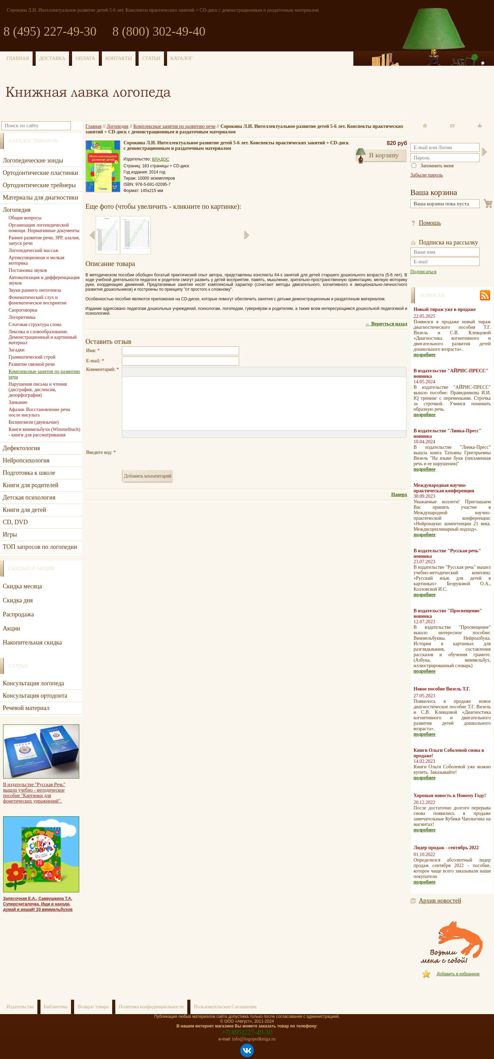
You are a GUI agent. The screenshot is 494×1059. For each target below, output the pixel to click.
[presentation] (174, 452)
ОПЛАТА (85, 58)
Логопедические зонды (33, 160)
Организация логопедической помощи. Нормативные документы (44, 227)
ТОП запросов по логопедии (40, 546)
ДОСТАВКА (52, 58)
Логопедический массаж (33, 250)
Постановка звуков (28, 270)
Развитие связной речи (32, 364)
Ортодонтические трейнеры (39, 185)
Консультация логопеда (33, 683)
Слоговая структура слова (35, 324)
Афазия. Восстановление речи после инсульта (39, 412)
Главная (93, 126)
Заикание (18, 402)
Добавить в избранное (458, 974)
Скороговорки (23, 310)
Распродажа (18, 614)
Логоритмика (22, 317)
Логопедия (117, 126)
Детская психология (29, 497)
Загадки (17, 349)
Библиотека (56, 1006)
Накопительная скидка (32, 642)
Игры (10, 534)
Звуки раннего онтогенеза (35, 290)
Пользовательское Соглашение (225, 1006)
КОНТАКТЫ (118, 58)
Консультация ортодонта (35, 695)
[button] (127, 372)
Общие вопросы (25, 217)
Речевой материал (26, 708)
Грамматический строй (32, 357)
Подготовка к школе (29, 472)
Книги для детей (24, 509)
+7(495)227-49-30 (247, 1032)
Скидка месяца (22, 586)
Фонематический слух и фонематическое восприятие (38, 300)
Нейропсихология (26, 460)
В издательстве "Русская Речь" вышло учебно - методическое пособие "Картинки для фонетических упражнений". (34, 793)
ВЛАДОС (160, 159)
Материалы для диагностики (40, 197)
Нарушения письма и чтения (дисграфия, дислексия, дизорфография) (38, 390)
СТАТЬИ (151, 58)
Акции (11, 628)
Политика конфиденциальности (151, 1006)
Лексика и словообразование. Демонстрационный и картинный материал (43, 337)
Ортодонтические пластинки (40, 172)
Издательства (20, 1006)
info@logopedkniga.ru (253, 1039)
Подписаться (423, 271)
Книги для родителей (30, 485)
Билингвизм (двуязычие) (34, 422)
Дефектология (21, 448)
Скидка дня (18, 600)
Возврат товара (93, 1006)
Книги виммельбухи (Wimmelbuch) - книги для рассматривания (44, 432)
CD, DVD (15, 522)
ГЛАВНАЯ (18, 58)
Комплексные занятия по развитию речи (174, 126)
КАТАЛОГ (181, 58)
